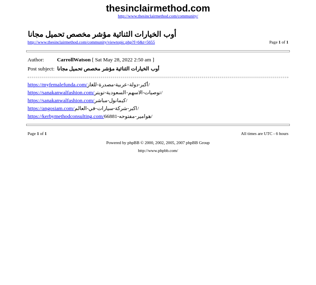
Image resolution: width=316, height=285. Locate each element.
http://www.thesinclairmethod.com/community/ (158, 16)
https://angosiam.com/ (51, 108)
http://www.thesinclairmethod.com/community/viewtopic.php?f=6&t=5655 (91, 42)
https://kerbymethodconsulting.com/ (66, 116)
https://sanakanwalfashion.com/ (61, 92)
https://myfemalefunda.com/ (58, 84)
